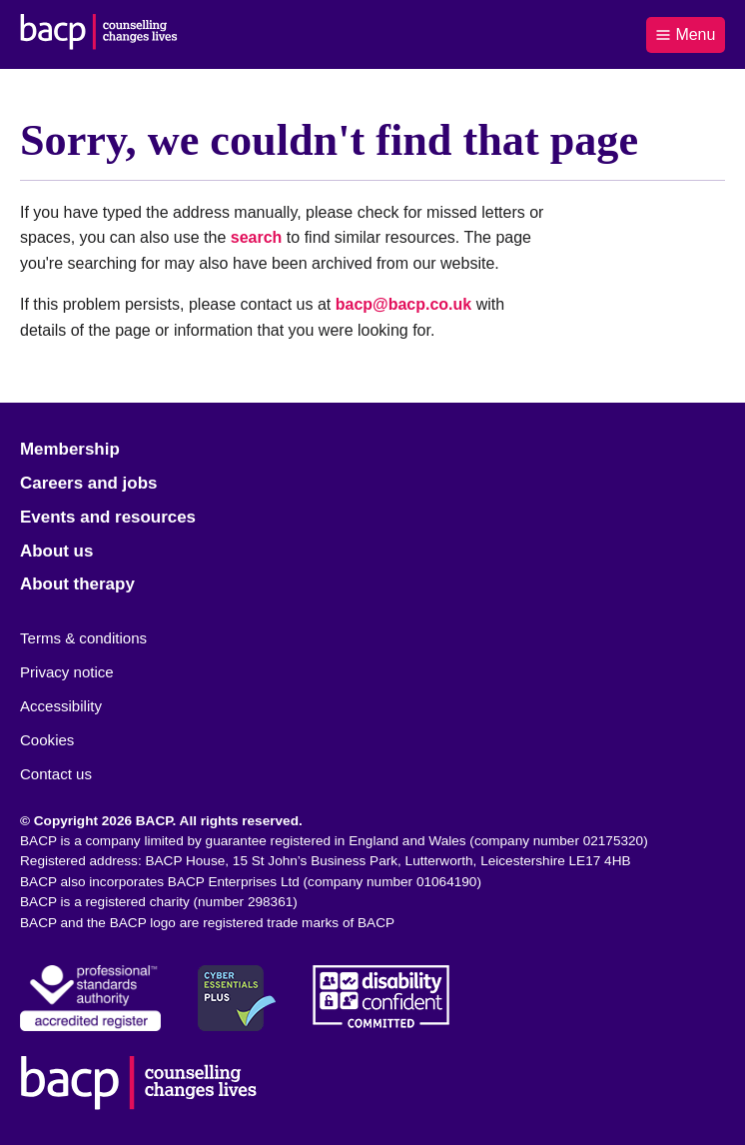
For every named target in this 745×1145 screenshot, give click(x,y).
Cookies (47, 739)
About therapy (77, 583)
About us (56, 551)
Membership (70, 449)
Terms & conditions (83, 637)
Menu (685, 34)
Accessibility (61, 705)
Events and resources (108, 517)
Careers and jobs (88, 483)
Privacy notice (67, 671)
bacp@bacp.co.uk (404, 304)
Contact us (56, 773)
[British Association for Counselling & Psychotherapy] (99, 34)
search (257, 237)
